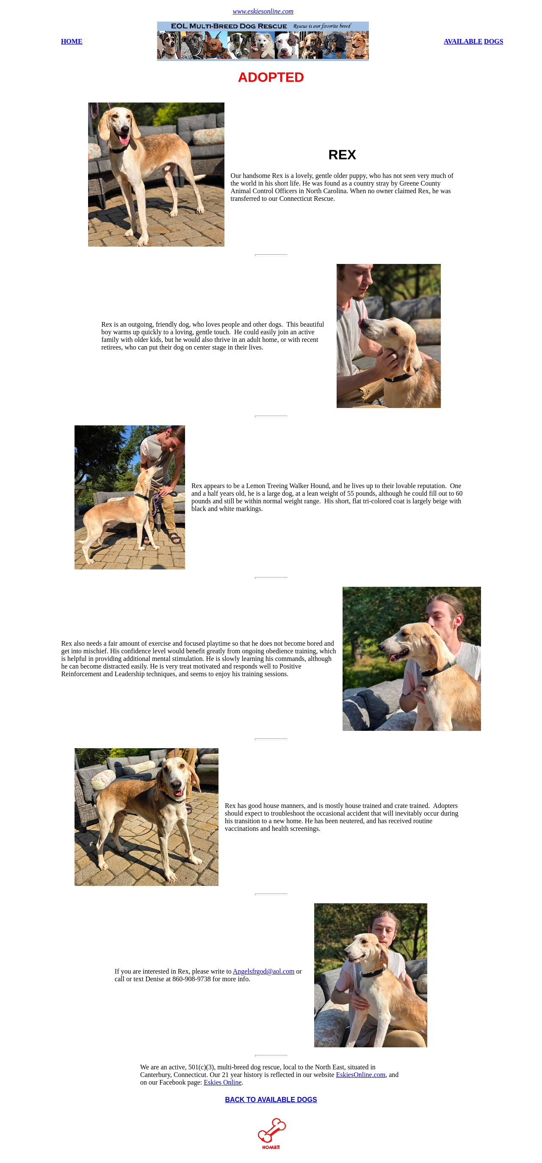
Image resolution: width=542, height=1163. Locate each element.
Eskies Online (222, 1082)
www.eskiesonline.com (262, 11)
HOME (72, 41)
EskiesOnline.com (360, 1074)
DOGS (493, 41)
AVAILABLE (463, 41)
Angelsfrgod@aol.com (264, 971)
